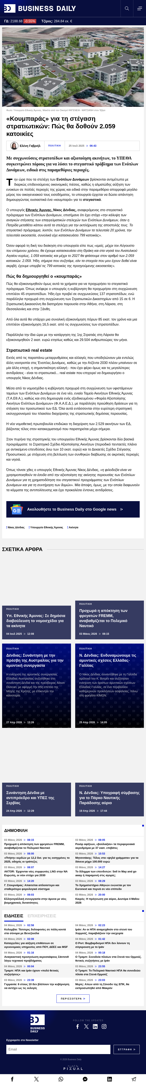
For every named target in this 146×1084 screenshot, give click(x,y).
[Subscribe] (125, 1049)
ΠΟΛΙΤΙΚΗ (54, 146)
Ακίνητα (73, 527)
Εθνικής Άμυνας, (39, 210)
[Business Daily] (38, 1023)
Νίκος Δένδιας (16, 527)
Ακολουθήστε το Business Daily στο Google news (67, 509)
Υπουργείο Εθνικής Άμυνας (46, 527)
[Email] (58, 1049)
